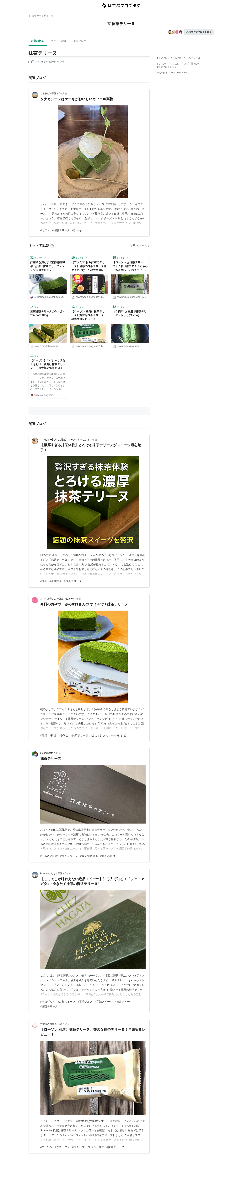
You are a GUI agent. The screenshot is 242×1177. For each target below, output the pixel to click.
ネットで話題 (59, 40)
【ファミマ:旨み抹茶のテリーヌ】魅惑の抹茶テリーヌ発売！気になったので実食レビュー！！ (88, 266)
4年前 (78, 598)
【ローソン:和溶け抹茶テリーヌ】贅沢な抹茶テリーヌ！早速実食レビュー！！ (88, 315)
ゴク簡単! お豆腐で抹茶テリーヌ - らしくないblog (130, 313)
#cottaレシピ (118, 735)
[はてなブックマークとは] (52, 245)
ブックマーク (38, 257)
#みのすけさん (99, 735)
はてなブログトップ (166, 67)
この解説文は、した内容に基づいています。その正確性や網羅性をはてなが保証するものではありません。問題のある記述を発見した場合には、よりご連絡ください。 (47, 62)
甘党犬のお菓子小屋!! (51, 1024)
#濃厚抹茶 (55, 581)
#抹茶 (43, 581)
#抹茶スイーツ (124, 1001)
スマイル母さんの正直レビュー (56, 598)
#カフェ (45, 230)
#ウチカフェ (62, 1147)
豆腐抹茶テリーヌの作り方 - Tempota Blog (47, 313)
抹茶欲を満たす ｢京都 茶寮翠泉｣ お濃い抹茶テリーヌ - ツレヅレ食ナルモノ (48, 266)
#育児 (43, 735)
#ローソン (46, 1147)
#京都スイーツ (66, 1001)
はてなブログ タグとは (168, 63)
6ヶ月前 (63, 93)
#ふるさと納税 (49, 855)
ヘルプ (185, 63)
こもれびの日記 (48, 93)
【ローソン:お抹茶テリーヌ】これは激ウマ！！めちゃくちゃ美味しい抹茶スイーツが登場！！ (130, 266)
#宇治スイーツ (104, 1001)
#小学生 (63, 735)
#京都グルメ (47, 1001)
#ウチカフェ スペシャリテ (88, 1147)
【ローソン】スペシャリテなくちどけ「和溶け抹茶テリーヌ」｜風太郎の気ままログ (47, 364)
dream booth (46, 753)
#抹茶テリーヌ (61, 230)
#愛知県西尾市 (89, 855)
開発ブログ (197, 63)
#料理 (52, 735)
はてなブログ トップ (41, 16)
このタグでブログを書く (199, 32)
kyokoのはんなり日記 (51, 873)
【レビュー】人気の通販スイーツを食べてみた (64, 439)
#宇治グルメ (85, 1001)
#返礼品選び (107, 855)
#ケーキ (77, 230)
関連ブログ (79, 40)
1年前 (94, 439)
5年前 (68, 873)
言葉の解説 (37, 40)
